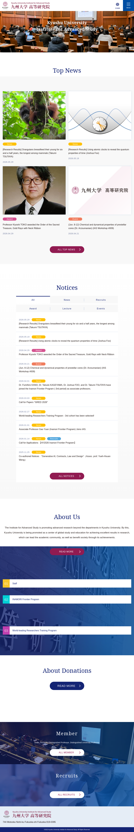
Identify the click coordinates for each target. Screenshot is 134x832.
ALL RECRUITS (69, 795)
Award (33, 308)
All (33, 300)
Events (101, 308)
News (67, 300)
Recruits (101, 300)
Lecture (67, 308)
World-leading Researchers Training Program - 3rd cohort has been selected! (56, 416)
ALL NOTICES (70, 476)
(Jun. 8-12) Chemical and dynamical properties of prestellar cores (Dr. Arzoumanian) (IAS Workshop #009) (97, 226)
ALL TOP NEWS (69, 249)
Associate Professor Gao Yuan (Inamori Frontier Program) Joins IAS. (52, 429)
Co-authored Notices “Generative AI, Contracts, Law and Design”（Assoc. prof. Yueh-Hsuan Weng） (64, 458)
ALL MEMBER (70, 752)
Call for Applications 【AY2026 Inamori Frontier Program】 (47, 443)
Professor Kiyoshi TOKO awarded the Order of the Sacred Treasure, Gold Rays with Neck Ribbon (31, 226)
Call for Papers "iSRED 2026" (33, 402)
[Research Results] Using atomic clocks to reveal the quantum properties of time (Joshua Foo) (98, 151)
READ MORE (70, 551)
